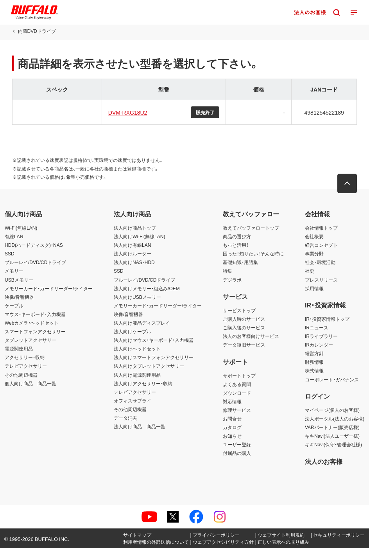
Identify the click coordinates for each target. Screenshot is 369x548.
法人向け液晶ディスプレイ (142, 322)
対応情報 (232, 401)
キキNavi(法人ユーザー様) (332, 435)
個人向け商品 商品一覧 (30, 383)
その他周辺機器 (21, 374)
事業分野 (314, 253)
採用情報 (314, 288)
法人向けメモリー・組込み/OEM (147, 288)
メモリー (14, 270)
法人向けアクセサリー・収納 (143, 383)
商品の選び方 (237, 236)
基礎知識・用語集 (240, 262)
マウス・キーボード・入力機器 (35, 314)
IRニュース (316, 327)
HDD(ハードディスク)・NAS (34, 244)
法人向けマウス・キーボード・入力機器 (153, 339)
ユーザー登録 (237, 444)
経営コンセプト (321, 244)
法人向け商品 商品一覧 (139, 426)
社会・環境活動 (320, 262)
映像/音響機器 (19, 296)
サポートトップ (239, 375)
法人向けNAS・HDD (134, 262)
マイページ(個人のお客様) (332, 409)
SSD (9, 253)
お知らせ (232, 435)
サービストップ (239, 310)
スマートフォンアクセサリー (35, 331)
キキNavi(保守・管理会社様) (333, 444)
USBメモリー (19, 279)
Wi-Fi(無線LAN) (21, 227)
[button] (347, 183)
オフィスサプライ (132, 400)
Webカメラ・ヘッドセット (32, 322)
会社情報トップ (321, 227)
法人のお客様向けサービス (251, 336)
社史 (309, 270)
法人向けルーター (132, 253)
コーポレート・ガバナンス (332, 379)
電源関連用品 (19, 348)
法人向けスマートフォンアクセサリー (153, 357)
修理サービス (237, 409)
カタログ (232, 427)
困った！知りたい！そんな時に (253, 253)
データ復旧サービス (244, 344)
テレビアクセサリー (26, 365)
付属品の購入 (237, 452)
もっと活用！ (236, 244)
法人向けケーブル (132, 331)
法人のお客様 (323, 461)
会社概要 (314, 236)
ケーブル (14, 305)
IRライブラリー (321, 336)
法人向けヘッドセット (137, 348)
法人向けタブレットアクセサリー (149, 365)
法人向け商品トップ (135, 227)
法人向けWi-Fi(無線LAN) (139, 236)
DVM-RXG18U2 (127, 112)
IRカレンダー (319, 344)
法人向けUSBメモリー (137, 296)
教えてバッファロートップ (251, 227)
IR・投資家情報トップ (327, 318)
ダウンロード (237, 392)
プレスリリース (321, 279)
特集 (227, 270)
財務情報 (314, 361)
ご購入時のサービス (244, 318)
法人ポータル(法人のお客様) (334, 418)
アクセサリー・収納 (25, 357)
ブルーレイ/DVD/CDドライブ (35, 262)
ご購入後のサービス (244, 327)
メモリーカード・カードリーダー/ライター (49, 288)
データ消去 (125, 417)
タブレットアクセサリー (30, 339)
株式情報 (314, 370)
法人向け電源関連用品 (137, 374)
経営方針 (314, 353)
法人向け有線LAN (132, 244)
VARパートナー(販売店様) (332, 427)
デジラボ (232, 279)
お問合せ (232, 418)
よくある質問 (237, 384)
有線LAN (14, 236)
